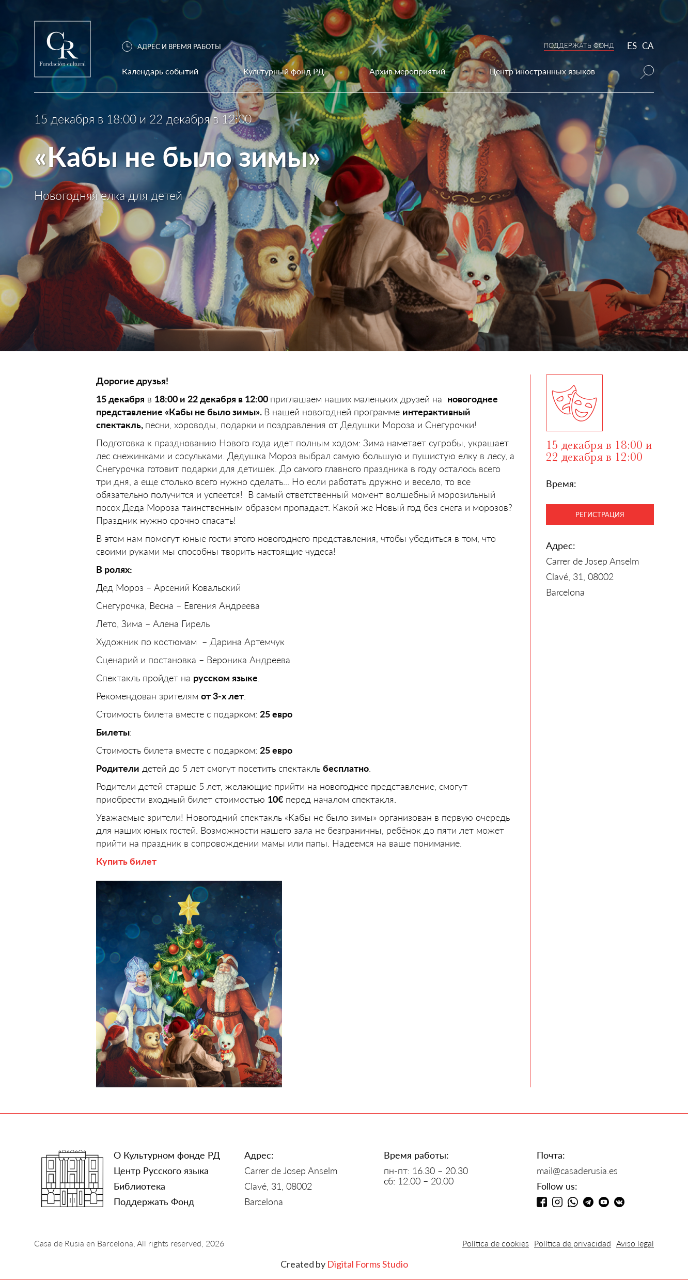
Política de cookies (495, 1243)
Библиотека (139, 1186)
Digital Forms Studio (367, 1264)
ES (632, 45)
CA (648, 45)
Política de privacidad (572, 1243)
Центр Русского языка (161, 1170)
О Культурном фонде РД (167, 1155)
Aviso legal (635, 1243)
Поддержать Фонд (154, 1201)
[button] (176, 46)
